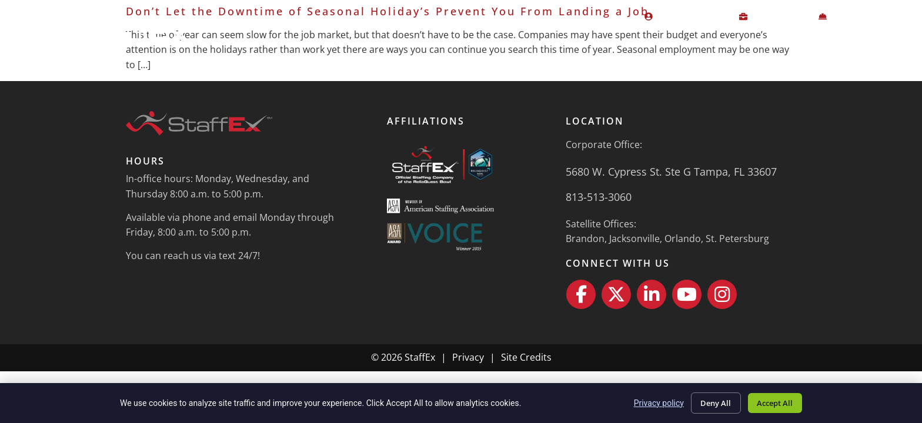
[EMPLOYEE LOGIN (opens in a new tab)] (686, 17)
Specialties (691, 41)
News (826, 41)
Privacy (468, 357)
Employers (510, 42)
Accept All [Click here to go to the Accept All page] (771, 401)
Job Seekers (603, 42)
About (764, 42)
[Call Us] (681, 197)
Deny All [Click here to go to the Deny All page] (706, 401)
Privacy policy (647, 402)
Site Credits (526, 357)
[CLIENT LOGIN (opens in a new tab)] (774, 17)
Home (437, 41)
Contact (884, 41)
